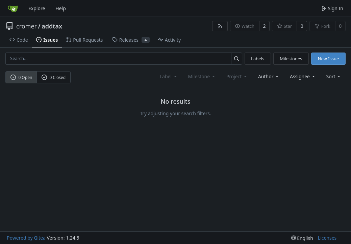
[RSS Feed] (220, 26)
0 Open (21, 77)
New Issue (328, 59)
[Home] (12, 8)
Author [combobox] (268, 76)
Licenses (327, 238)
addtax (52, 26)
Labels (257, 59)
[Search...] (236, 58)
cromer (26, 26)
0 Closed (54, 77)
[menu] (334, 76)
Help (60, 8)
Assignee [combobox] (303, 76)
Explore (36, 8)
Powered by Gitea (26, 238)
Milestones (291, 59)
